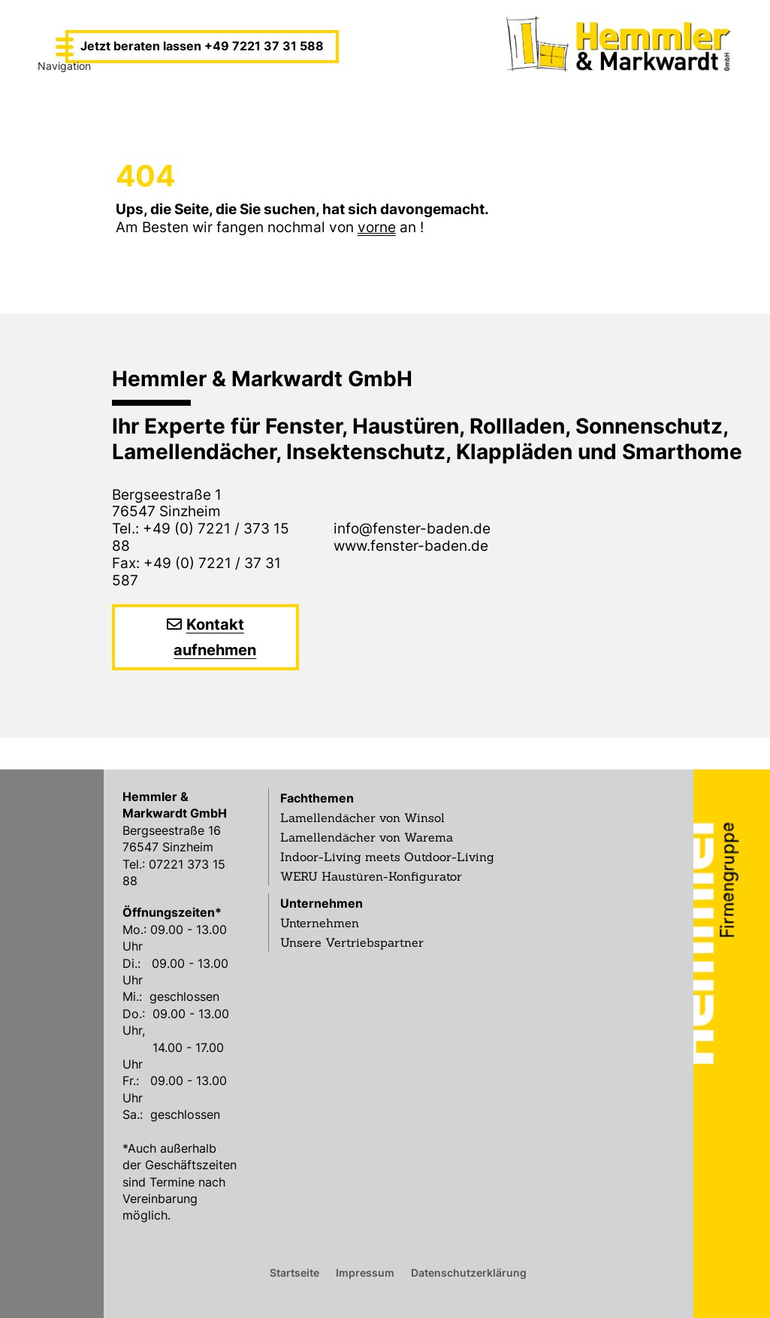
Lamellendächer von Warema (366, 837)
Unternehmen (321, 903)
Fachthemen (317, 798)
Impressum (365, 1272)
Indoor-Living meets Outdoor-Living (387, 856)
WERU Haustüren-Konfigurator (371, 876)
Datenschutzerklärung (469, 1272)
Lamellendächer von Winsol (362, 817)
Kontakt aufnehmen (215, 637)
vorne (377, 227)
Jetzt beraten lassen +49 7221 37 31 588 (202, 45)
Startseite (294, 1272)
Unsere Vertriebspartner (352, 942)
